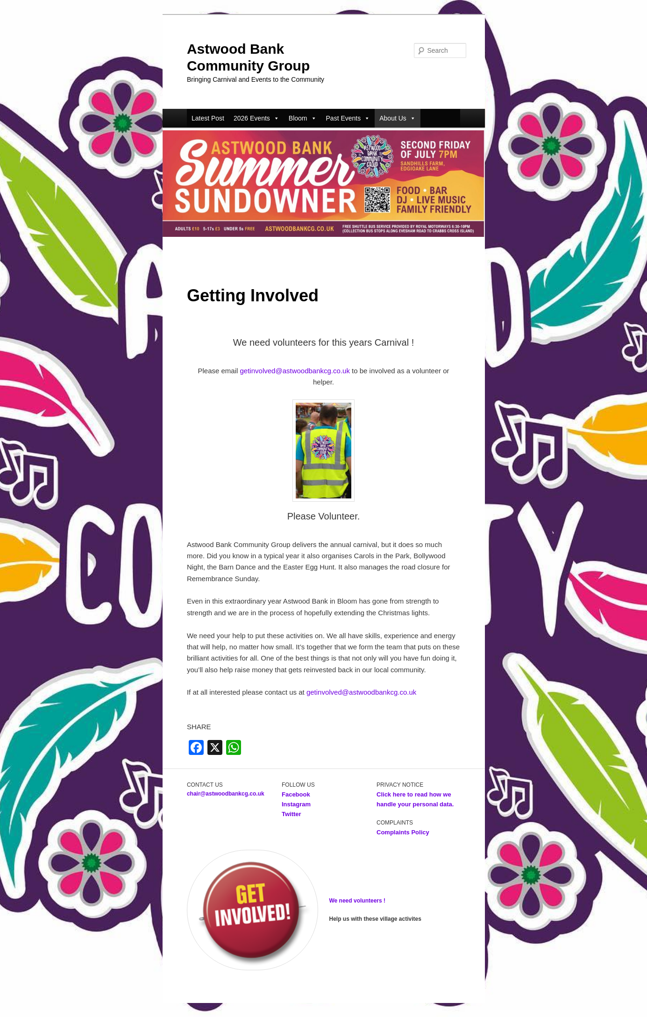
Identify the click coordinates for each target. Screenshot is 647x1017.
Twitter (291, 814)
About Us (397, 118)
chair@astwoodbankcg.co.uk (225, 793)
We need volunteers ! (357, 900)
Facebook (297, 794)
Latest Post (208, 118)
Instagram (296, 804)
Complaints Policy (403, 832)
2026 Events (256, 118)
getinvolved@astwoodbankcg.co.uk (295, 371)
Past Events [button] (348, 118)
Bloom (303, 118)
